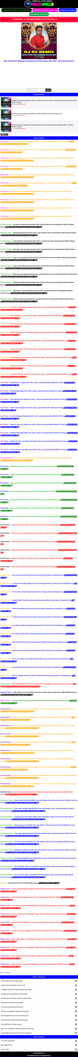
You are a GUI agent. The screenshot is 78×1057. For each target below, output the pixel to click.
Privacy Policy (40, 1055)
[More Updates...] (5, 972)
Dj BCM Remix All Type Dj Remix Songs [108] (16, 998)
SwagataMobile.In (39, 1053)
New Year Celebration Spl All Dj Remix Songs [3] (17, 1028)
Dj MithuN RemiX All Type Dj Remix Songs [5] (16, 989)
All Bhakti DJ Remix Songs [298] (12, 1002)
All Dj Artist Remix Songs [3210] (12, 981)
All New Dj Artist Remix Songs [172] (13, 985)
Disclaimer (31, 1055)
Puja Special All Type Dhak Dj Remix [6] (14, 1020)
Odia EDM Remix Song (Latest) (11, 1024)
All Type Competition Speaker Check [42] (15, 1011)
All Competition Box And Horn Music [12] (15, 1015)
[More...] (4, 134)
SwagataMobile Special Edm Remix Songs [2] (16, 1033)
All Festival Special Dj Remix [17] (12, 1007)
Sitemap (48, 1055)
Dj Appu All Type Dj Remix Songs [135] (14, 994)
